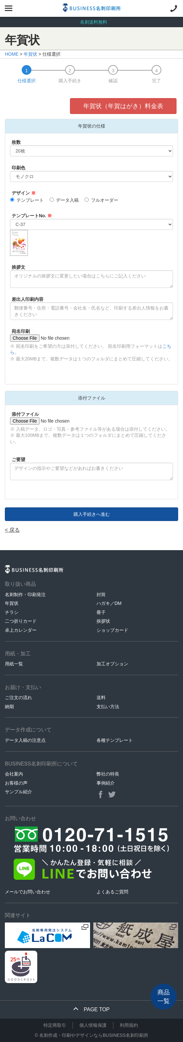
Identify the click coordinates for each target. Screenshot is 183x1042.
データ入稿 (64, 200)
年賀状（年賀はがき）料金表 (123, 106)
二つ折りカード (21, 621)
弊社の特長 (108, 773)
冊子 (101, 612)
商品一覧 (163, 996)
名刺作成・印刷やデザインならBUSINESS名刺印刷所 (93, 1035)
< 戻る (12, 530)
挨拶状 (103, 621)
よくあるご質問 (112, 891)
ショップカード (112, 630)
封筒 (101, 594)
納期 (9, 706)
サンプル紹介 (18, 791)
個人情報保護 (93, 1025)
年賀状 (30, 54)
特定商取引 (54, 1025)
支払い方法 (108, 706)
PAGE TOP (91, 1009)
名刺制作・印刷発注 (25, 594)
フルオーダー (101, 200)
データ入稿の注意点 (25, 740)
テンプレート (27, 200)
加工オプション (112, 663)
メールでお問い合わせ (27, 891)
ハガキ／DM (109, 603)
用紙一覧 (14, 663)
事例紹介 (106, 783)
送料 (101, 697)
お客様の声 (16, 783)
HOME (11, 54)
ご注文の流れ (18, 697)
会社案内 (14, 773)
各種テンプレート (115, 740)
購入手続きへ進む (92, 514)
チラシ (11, 612)
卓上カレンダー (21, 630)
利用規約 (129, 1025)
